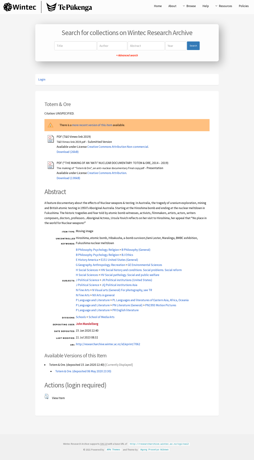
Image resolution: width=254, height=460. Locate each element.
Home (158, 6)
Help (205, 6)
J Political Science (87, 280)
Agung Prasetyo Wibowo (154, 449)
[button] (46, 396)
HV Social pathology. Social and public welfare (130, 275)
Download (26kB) (68, 152)
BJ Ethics (127, 255)
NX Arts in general (103, 295)
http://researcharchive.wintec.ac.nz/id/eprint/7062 (108, 344)
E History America (87, 260)
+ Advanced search (127, 55)
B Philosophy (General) (136, 250)
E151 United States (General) (119, 260)
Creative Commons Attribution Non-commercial (117, 147)
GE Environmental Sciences (145, 265)
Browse (191, 6)
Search (193, 45)
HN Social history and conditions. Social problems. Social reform (141, 270)
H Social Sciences (87, 270)
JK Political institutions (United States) (127, 280)
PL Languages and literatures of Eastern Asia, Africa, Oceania (150, 300)
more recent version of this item (92, 125)
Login (41, 79)
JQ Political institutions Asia (119, 285)
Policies (244, 6)
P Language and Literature (93, 300)
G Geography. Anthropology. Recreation (100, 265)
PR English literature (125, 310)
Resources (225, 6)
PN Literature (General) (127, 305)
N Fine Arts (83, 290)
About (172, 6)
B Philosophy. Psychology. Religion (97, 250)
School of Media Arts (101, 317)
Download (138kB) (68, 178)
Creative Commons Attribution (106, 173)
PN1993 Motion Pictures (160, 305)
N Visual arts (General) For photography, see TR (122, 290)
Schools (81, 317)
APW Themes (113, 449)
